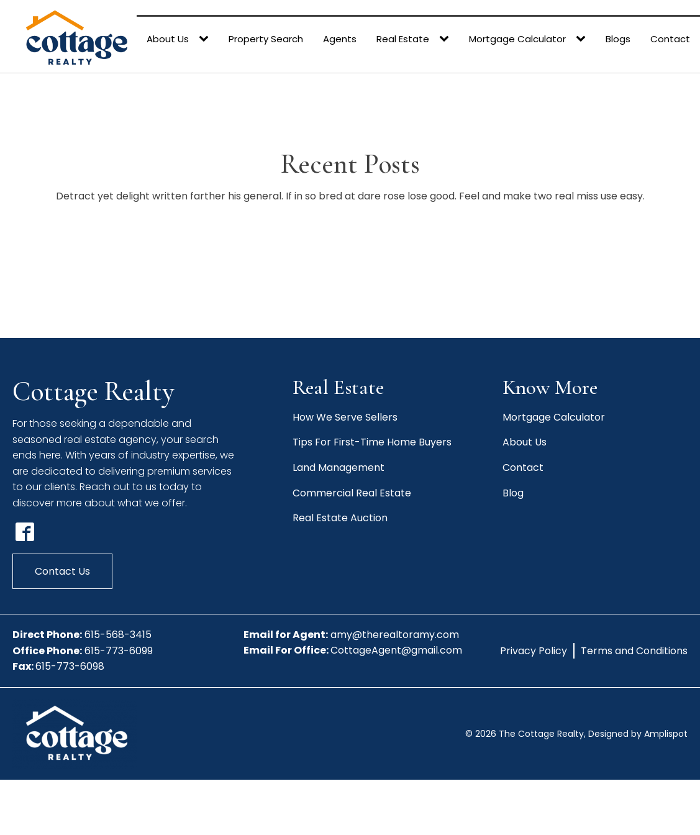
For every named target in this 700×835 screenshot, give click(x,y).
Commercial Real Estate (352, 493)
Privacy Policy (533, 651)
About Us (168, 38)
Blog (513, 493)
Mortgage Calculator (517, 38)
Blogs (618, 38)
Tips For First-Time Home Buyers (372, 442)
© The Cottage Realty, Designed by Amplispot (576, 734)
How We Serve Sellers (345, 417)
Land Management (338, 467)
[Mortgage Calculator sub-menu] (583, 39)
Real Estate (402, 38)
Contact (670, 38)
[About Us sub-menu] (206, 39)
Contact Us (62, 571)
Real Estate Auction (340, 518)
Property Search (266, 38)
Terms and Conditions (634, 651)
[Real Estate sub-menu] (446, 39)
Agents (340, 38)
